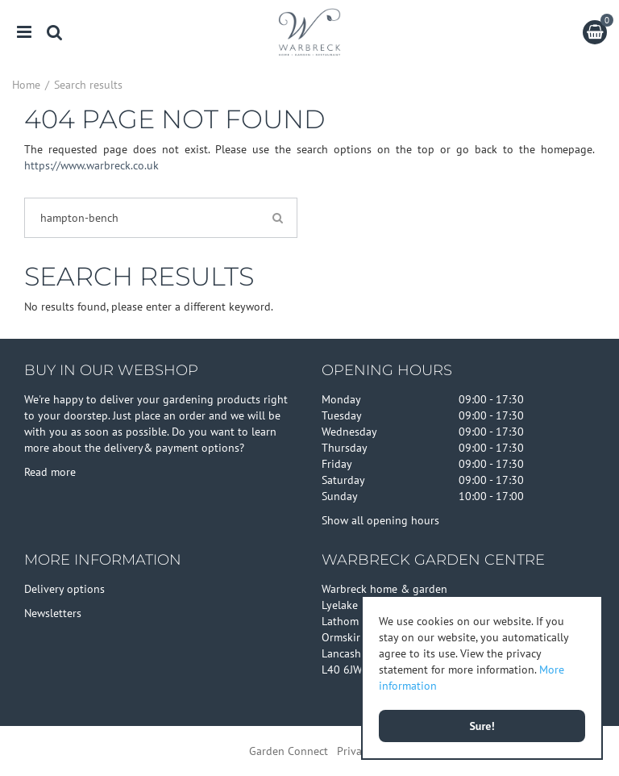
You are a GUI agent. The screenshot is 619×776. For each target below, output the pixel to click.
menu (24, 32)
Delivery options (64, 589)
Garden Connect (288, 751)
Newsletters (52, 613)
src (55, 32)
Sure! (481, 726)
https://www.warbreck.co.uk (91, 165)
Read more (50, 472)
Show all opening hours (380, 520)
